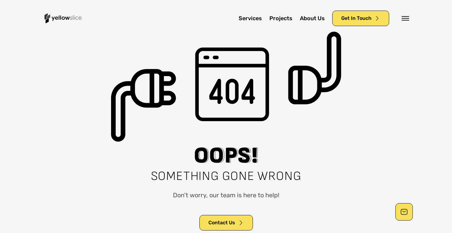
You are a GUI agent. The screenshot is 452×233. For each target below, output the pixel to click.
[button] (405, 18)
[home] (63, 18)
